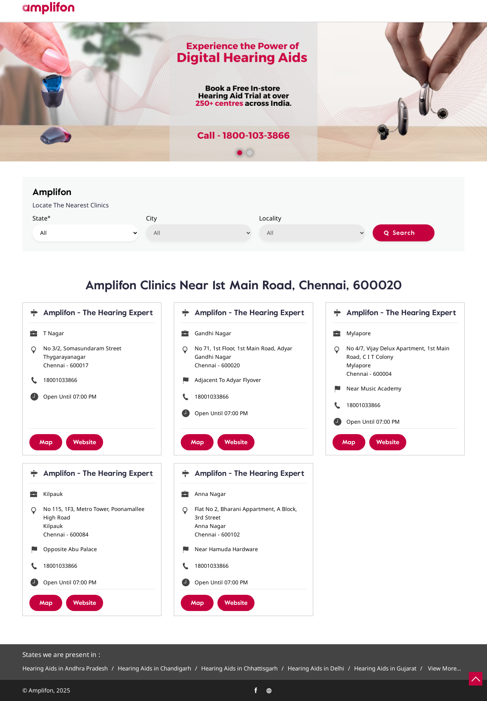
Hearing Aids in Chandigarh (154, 668)
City (151, 218)
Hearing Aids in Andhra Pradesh (65, 668)
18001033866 (60, 380)
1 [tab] (239, 152)
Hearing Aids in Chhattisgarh (239, 668)
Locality (270, 218)
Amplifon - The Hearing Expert (98, 312)
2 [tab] (249, 152)
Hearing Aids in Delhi (316, 668)
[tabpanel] (243, 91)
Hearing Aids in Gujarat (385, 668)
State (41, 218)
